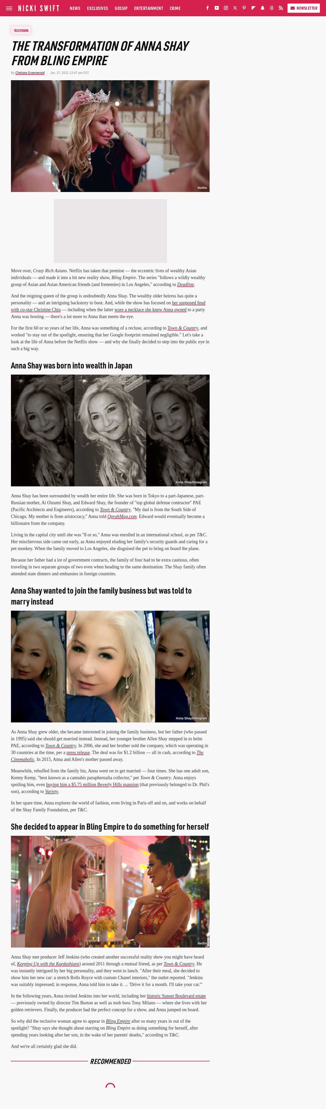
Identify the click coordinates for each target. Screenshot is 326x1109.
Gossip (121, 8)
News (75, 8)
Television (21, 30)
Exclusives (97, 8)
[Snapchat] (262, 9)
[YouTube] (216, 9)
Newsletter (303, 8)
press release (78, 752)
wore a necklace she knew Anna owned (150, 309)
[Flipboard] (253, 9)
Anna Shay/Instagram (191, 482)
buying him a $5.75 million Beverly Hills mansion (92, 784)
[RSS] (280, 9)
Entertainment (148, 8)
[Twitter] (235, 9)
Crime (175, 8)
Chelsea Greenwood (30, 73)
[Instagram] (225, 9)
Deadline (185, 284)
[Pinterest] (244, 9)
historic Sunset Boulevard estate (176, 995)
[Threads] (271, 9)
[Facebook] (207, 9)
